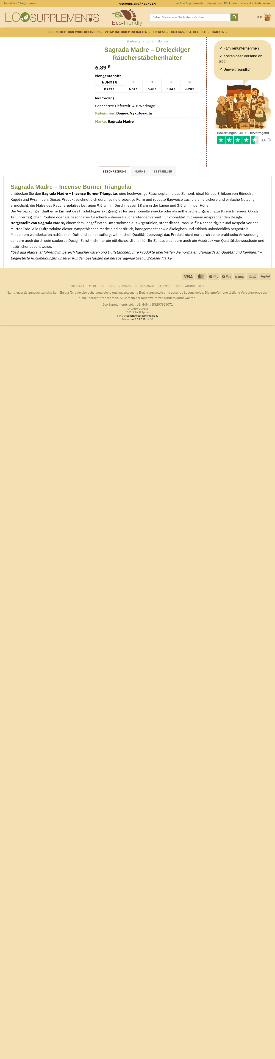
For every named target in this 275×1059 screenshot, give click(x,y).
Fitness (161, 32)
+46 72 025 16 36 (142, 319)
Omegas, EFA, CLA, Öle (190, 32)
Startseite (133, 41)
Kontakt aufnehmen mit (256, 3)
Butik (149, 41)
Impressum (96, 286)
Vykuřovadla (141, 113)
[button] (19, 3)
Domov (163, 41)
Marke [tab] (140, 171)
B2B (201, 286)
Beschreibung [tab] (114, 171)
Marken (219, 32)
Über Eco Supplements (187, 3)
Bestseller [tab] (162, 171)
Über (111, 286)
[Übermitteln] (234, 17)
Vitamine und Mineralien (127, 32)
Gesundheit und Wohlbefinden (75, 32)
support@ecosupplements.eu (141, 315)
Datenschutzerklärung (176, 286)
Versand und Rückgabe (222, 3)
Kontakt (78, 286)
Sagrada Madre (121, 121)
